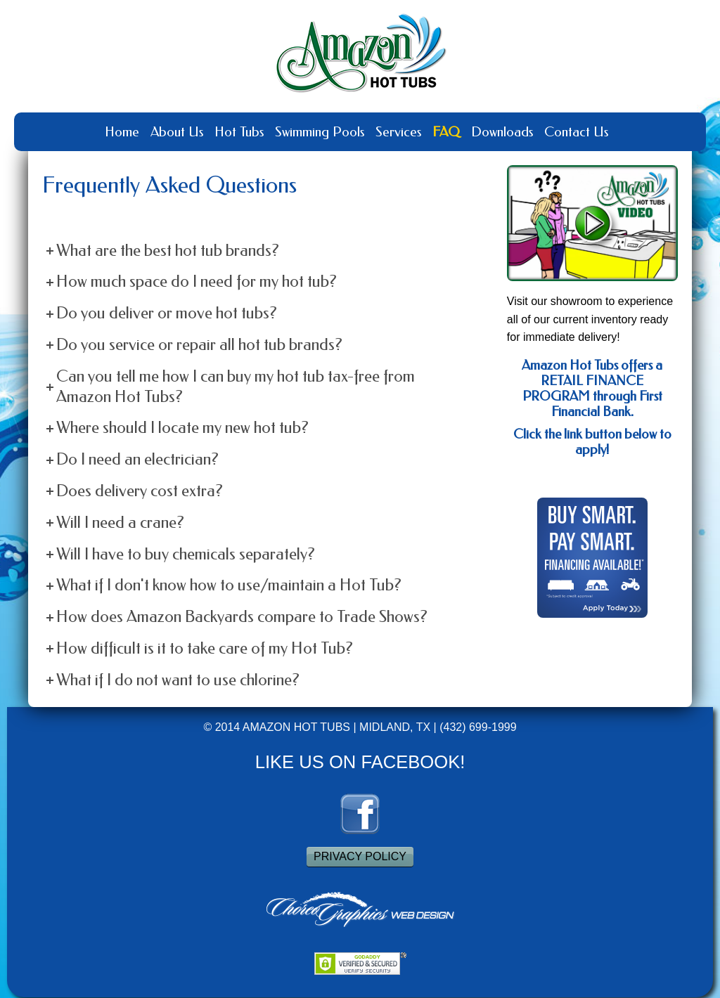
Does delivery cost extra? (139, 490)
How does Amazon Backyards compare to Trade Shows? (242, 616)
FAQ (446, 132)
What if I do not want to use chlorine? (178, 679)
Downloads (502, 132)
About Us (176, 132)
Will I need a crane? (120, 522)
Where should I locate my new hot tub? (182, 427)
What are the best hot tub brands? (167, 250)
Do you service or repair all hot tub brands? (199, 344)
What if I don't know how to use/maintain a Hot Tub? (228, 585)
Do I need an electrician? (137, 459)
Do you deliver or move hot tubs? (166, 313)
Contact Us (576, 132)
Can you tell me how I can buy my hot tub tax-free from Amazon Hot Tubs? (235, 386)
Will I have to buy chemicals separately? (185, 554)
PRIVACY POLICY (360, 856)
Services (398, 132)
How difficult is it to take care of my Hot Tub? (204, 648)
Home (122, 132)
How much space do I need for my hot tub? (196, 281)
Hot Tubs (239, 132)
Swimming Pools (319, 132)
